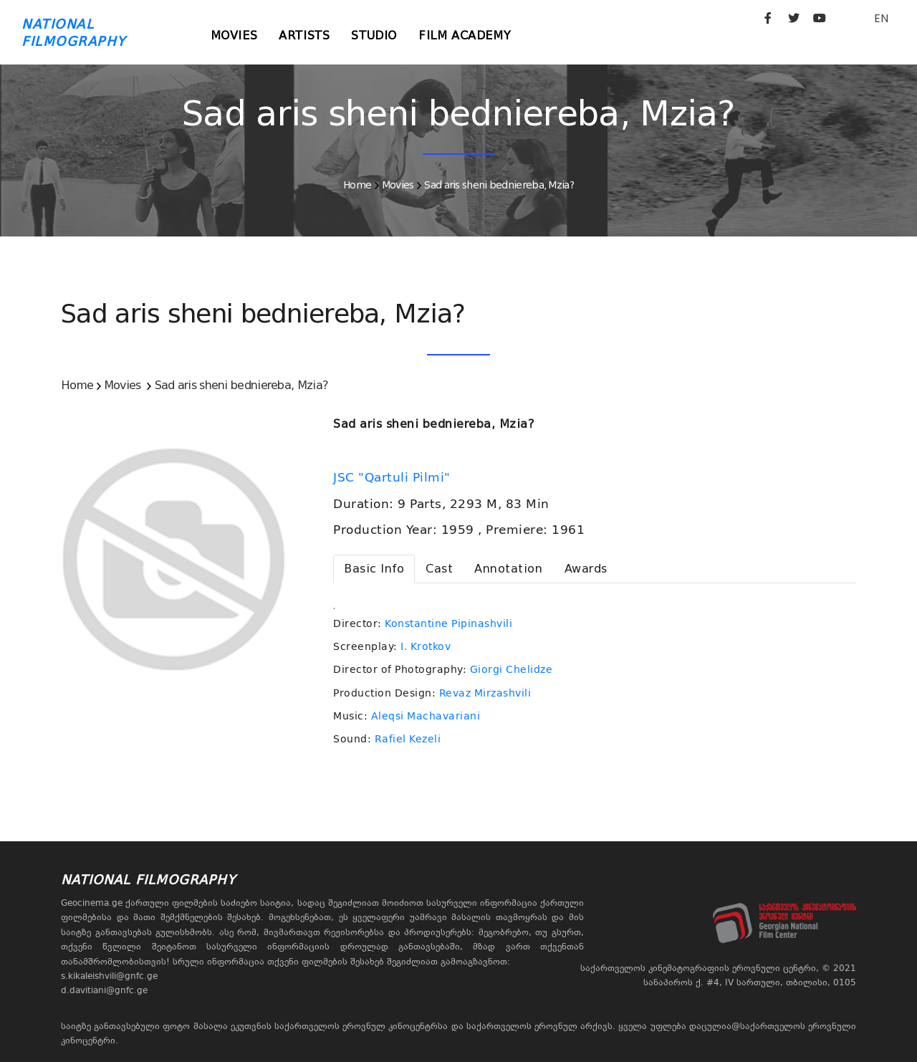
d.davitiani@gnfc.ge (104, 990)
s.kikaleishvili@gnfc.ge (109, 976)
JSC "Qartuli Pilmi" (393, 477)
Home (357, 185)
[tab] (374, 569)
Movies (234, 35)
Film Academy (464, 35)
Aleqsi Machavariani (426, 716)
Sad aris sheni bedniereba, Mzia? (499, 185)
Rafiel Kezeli (408, 739)
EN (881, 18)
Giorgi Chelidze (511, 669)
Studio (374, 35)
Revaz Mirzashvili (485, 693)
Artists (304, 35)
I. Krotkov (425, 646)
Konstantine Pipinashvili (448, 623)
